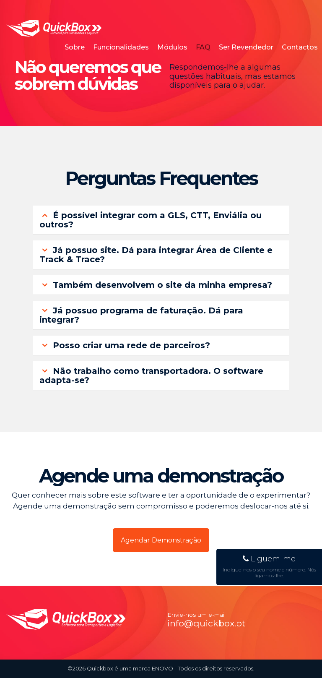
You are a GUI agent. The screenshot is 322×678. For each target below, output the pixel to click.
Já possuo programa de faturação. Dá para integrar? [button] (141, 315)
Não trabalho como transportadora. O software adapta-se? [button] (151, 375)
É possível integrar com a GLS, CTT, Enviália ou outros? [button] (150, 219)
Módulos (172, 47)
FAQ (203, 47)
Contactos (300, 47)
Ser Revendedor (246, 47)
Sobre (75, 47)
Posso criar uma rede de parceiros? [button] (124, 345)
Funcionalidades (121, 47)
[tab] (161, 220)
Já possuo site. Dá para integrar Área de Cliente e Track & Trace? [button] (156, 254)
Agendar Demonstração (161, 540)
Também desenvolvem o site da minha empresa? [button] (155, 285)
